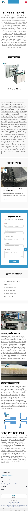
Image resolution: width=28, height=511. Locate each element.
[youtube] (10, 503)
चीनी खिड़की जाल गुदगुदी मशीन (10, 287)
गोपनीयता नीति (17, 506)
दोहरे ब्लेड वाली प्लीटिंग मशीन (9, 290)
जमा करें (14, 261)
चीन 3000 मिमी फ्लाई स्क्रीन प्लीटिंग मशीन (12, 281)
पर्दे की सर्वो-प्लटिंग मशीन (8, 297)
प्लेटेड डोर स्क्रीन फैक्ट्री (8, 284)
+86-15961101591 (7, 475)
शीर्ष (24, 509)
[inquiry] (26, 249)
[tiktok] (18, 503)
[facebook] (13, 503)
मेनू (3, 509)
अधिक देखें (5, 199)
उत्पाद (10, 509)
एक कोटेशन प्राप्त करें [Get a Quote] (13, 2)
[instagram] (15, 503)
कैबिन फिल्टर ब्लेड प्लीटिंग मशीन (14, 89)
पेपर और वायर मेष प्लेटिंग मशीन (10, 293)
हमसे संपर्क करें (17, 509)
